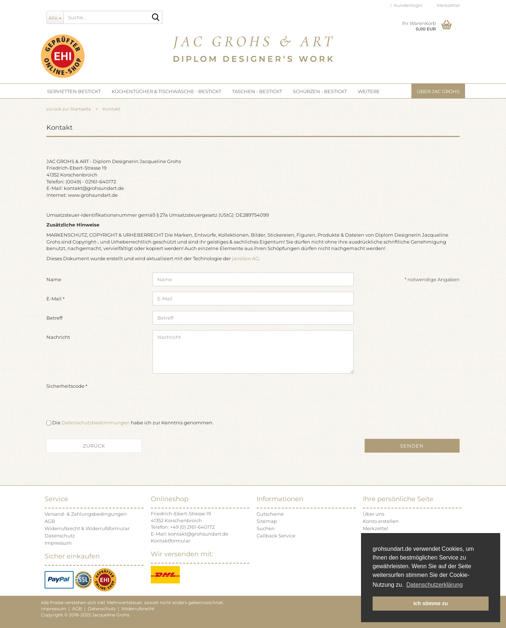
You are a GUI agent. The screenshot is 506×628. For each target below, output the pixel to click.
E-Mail (54, 298)
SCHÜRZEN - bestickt (320, 91)
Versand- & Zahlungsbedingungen (86, 514)
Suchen (266, 528)
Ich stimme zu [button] (430, 603)
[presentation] (208, 393)
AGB (50, 521)
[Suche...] (54, 17)
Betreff (54, 318)
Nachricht (58, 337)
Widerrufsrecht (137, 608)
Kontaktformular (170, 541)
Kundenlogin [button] (406, 5)
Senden (412, 446)
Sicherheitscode (66, 386)
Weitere (369, 91)
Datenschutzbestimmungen (96, 422)
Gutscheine (270, 514)
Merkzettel (446, 5)
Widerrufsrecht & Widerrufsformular (87, 528)
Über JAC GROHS (438, 91)
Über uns (373, 514)
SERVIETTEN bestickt (74, 91)
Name (53, 279)
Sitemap (267, 521)
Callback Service (276, 535)
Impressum (58, 543)
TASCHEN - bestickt (257, 91)
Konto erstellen (381, 521)
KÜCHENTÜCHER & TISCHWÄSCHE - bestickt (166, 91)
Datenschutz (60, 535)
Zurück (94, 446)
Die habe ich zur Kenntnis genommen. (132, 422)
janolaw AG (245, 258)
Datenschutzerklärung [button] (434, 585)
